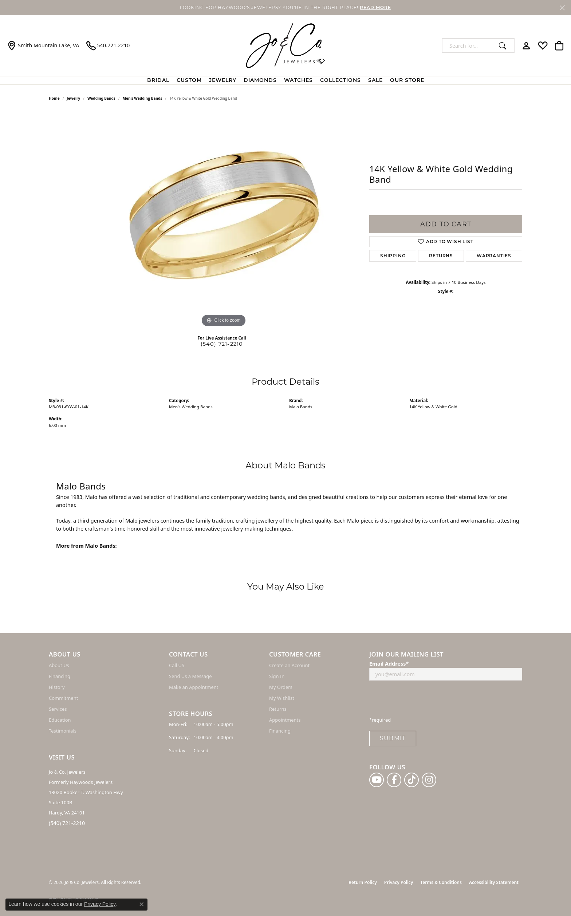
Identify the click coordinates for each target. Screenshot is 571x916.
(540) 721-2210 (222, 344)
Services (58, 709)
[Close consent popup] (141, 904)
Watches (298, 80)
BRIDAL (158, 80)
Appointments (284, 720)
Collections (340, 80)
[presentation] (424, 700)
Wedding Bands (101, 98)
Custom (189, 80)
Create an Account (289, 665)
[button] (526, 45)
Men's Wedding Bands (142, 98)
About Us (59, 665)
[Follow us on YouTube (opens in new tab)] (376, 780)
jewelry (73, 98)
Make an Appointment (193, 687)
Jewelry (222, 80)
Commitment (63, 698)
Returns (441, 255)
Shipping (392, 255)
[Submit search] (504, 45)
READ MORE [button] (375, 7)
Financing (59, 676)
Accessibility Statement (494, 882)
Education (60, 720)
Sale (375, 80)
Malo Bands (300, 406)
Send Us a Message (190, 676)
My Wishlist (281, 698)
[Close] (562, 7)
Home (54, 98)
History (57, 687)
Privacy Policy (398, 882)
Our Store (407, 80)
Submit (393, 738)
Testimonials (62, 730)
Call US (176, 665)
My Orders (280, 687)
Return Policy (362, 882)
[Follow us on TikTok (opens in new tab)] (411, 780)
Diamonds (260, 80)
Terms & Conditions (441, 882)
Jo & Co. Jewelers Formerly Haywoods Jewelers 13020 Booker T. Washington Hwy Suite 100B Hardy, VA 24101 (86, 792)
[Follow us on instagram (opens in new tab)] (429, 780)
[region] (223, 220)
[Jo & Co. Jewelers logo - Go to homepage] (285, 45)
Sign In (276, 676)
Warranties (494, 255)
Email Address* (389, 663)
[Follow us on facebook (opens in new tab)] (394, 780)
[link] (43, 45)
